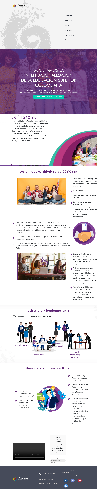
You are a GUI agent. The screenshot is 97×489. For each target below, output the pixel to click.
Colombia (68, 15)
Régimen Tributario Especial (48, 481)
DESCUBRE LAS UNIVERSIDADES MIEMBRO (48, 97)
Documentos (68, 30)
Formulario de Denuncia (68, 469)
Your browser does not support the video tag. (29, 451)
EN (15, 44)
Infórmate (67, 25)
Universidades (69, 20)
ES (12, 44)
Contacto (67, 40)
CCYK (66, 10)
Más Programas (69, 35)
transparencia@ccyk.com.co (73, 473)
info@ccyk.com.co (46, 477)
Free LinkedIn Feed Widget (56, 444)
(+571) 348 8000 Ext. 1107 (47, 472)
